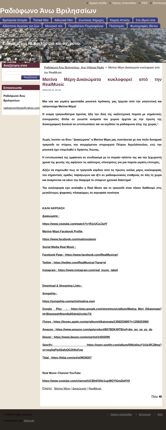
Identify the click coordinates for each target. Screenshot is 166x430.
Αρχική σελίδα (98, 3)
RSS (144, 3)
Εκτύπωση (159, 3)
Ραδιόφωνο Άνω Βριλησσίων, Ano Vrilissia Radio (74, 67)
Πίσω (154, 396)
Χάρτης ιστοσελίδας (124, 3)
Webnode (29, 420)
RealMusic (95, 388)
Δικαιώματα (79, 388)
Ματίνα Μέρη (62, 388)
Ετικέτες (47, 388)
